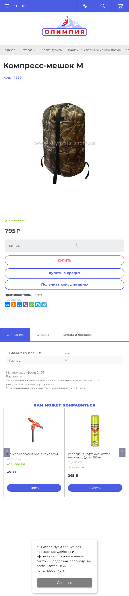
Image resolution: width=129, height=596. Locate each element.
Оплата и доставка (77, 335)
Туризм (73, 50)
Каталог (26, 50)
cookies (68, 547)
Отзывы (43, 335)
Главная (9, 50)
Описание (15, 335)
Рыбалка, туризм (49, 50)
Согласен (64, 583)
